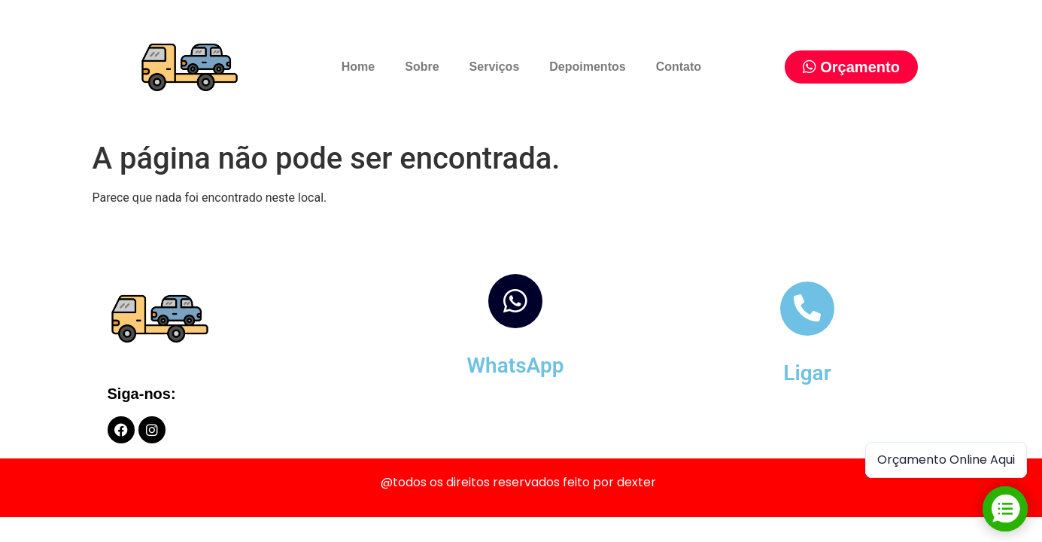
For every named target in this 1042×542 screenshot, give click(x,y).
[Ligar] (807, 309)
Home (358, 66)
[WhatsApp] (515, 301)
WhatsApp (515, 365)
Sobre (422, 66)
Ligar (807, 373)
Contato (678, 66)
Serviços (494, 66)
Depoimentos (587, 66)
